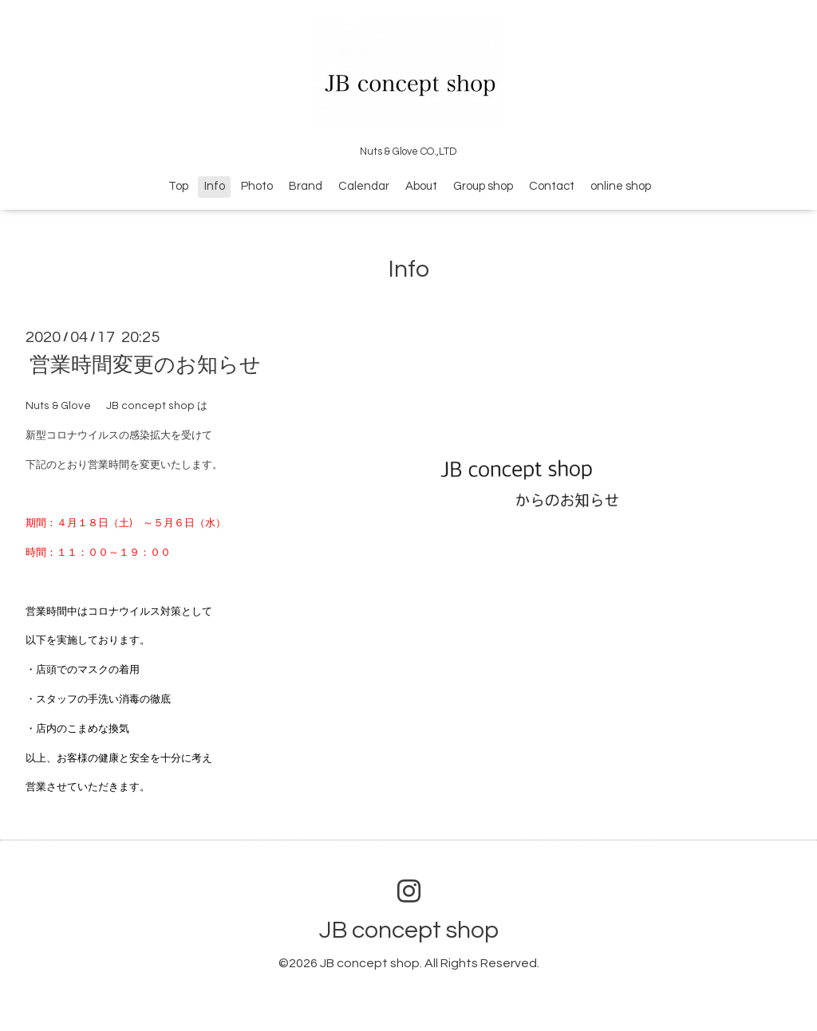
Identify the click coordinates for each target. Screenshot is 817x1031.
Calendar (363, 186)
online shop (620, 186)
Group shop (483, 186)
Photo (257, 186)
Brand (305, 186)
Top (178, 186)
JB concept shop (409, 930)
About (421, 186)
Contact (551, 186)
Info (214, 186)
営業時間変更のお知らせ (145, 365)
